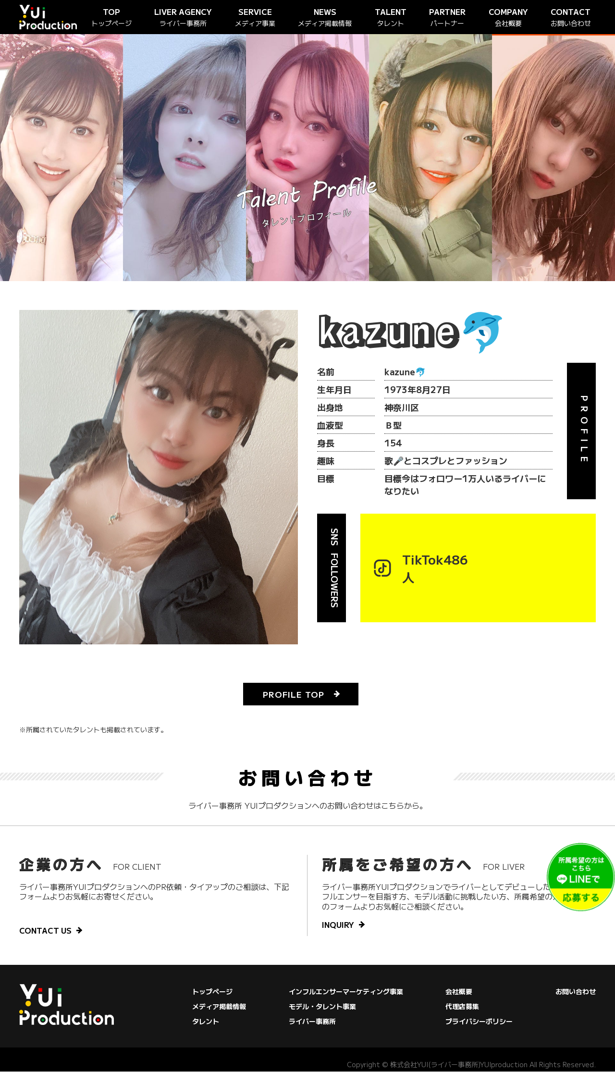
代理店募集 (462, 1006)
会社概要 (458, 992)
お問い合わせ (575, 992)
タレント (205, 1021)
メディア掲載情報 (219, 1006)
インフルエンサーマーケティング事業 (346, 992)
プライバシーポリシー (479, 1021)
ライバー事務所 (312, 1021)
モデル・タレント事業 (322, 1006)
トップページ (212, 992)
